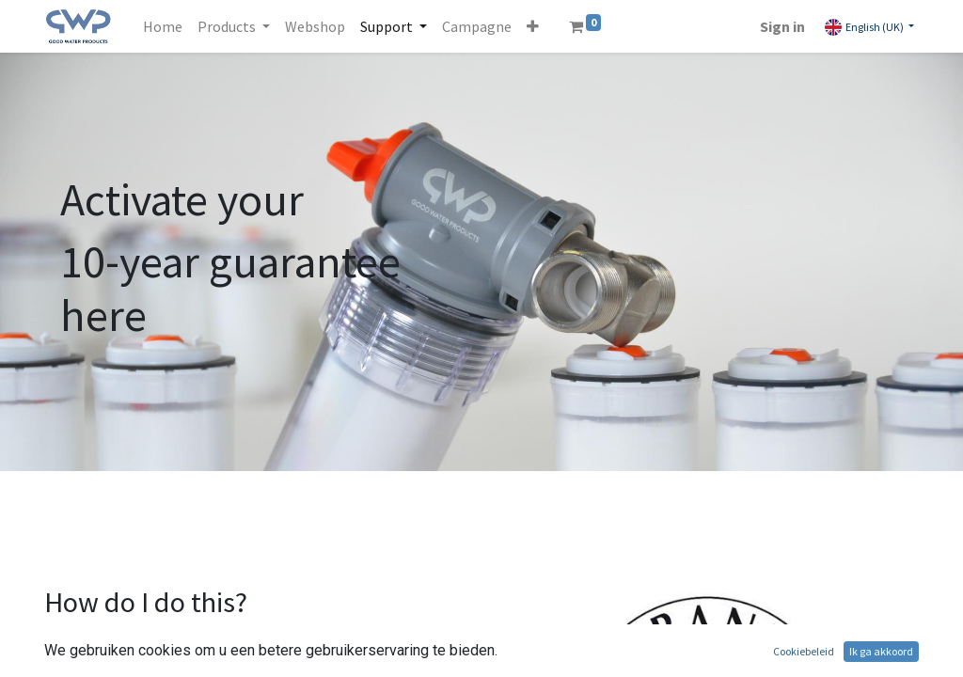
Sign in (782, 26)
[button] (532, 26)
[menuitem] (162, 26)
